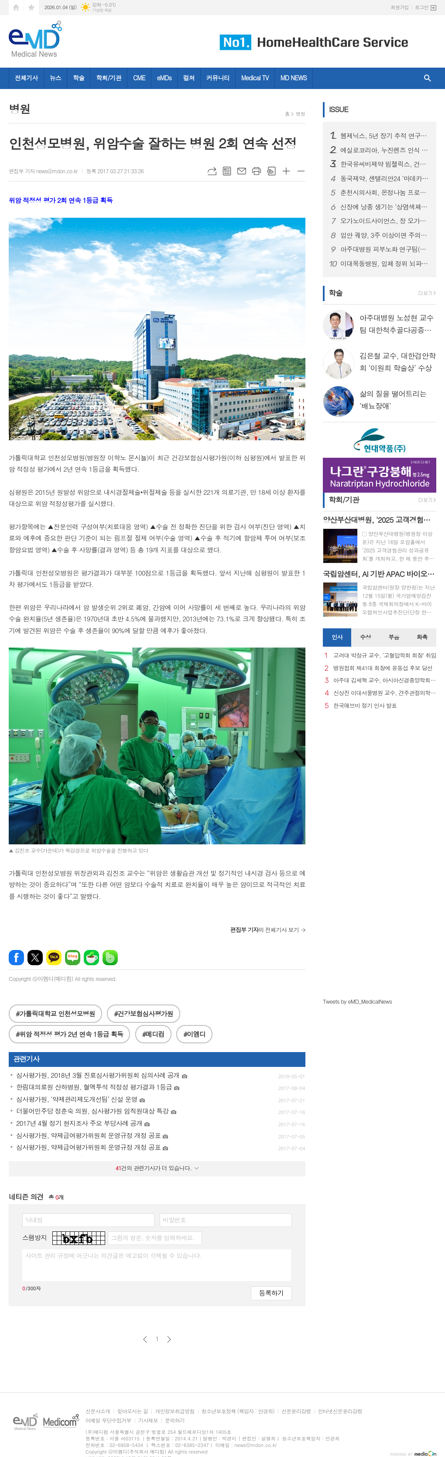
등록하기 (271, 1292)
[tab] (337, 637)
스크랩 (271, 171)
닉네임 (33, 1220)
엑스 (35, 957)
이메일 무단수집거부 (108, 1420)
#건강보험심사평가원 (143, 1013)
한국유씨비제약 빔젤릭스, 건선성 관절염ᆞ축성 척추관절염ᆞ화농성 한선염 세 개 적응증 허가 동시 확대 (384, 164)
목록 (226, 171)
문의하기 (175, 1420)
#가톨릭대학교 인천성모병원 (55, 1013)
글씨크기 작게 (301, 171)
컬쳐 (189, 77)
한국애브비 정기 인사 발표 (365, 706)
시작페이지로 (16, 7)
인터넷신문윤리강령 (340, 1411)
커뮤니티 (217, 77)
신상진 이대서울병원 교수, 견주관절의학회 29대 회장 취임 (384, 693)
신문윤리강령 (296, 1411)
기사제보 (148, 1420)
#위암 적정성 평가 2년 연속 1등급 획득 (69, 1034)
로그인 (421, 7)
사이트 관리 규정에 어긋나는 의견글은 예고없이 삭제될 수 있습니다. (113, 1255)
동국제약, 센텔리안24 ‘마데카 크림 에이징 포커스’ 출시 (384, 178)
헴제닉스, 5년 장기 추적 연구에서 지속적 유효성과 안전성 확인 (384, 135)
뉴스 (55, 77)
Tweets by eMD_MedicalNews (357, 1001)
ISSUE (338, 109)
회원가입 (400, 7)
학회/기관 (108, 77)
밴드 (110, 957)
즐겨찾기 (31, 7)
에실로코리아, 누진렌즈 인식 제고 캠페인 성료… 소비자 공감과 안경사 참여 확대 (384, 150)
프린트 (256, 171)
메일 (241, 171)
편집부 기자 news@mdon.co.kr (43, 171)
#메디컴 (153, 1034)
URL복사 (212, 171)
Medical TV (255, 77)
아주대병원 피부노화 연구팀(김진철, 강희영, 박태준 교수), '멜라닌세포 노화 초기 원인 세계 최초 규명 (384, 249)
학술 (78, 77)
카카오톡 (54, 957)
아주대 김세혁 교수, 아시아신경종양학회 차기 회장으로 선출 (384, 680)
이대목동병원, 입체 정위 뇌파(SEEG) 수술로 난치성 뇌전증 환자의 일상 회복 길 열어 (384, 263)
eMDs (164, 77)
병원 (300, 113)
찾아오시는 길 (132, 1411)
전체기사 (26, 77)
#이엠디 (194, 1034)
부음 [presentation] (393, 637)
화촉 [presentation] (422, 637)
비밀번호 (174, 1220)
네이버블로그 (72, 957)
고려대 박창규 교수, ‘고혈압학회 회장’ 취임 (384, 655)
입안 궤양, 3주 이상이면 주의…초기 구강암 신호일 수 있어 (384, 235)
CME (139, 77)
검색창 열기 (427, 78)
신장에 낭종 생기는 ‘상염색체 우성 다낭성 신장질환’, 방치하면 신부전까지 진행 (384, 206)
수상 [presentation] (365, 637)
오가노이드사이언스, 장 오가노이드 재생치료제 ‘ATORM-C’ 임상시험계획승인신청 (384, 220)
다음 (169, 1339)
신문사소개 (98, 1411)
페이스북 (16, 957)
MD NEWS (294, 77)
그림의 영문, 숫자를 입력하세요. (152, 1237)
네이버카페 (91, 957)
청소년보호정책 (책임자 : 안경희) (238, 1411)
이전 (145, 1339)
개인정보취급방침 (174, 1411)
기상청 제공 (102, 10)
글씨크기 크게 (286, 171)
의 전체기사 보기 (264, 930)
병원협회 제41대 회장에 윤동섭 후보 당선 (382, 668)
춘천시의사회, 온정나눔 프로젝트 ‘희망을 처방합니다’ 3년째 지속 (384, 192)
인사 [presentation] (337, 637)
